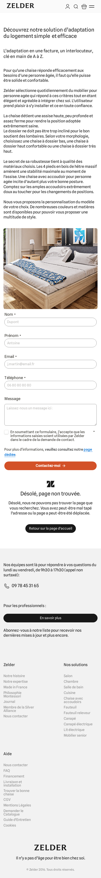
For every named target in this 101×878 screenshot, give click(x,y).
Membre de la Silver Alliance (18, 709)
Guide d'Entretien (17, 820)
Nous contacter (15, 716)
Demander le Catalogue (13, 812)
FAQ (6, 770)
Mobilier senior (75, 735)
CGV (7, 799)
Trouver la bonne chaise (16, 792)
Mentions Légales (17, 805)
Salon (68, 676)
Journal (9, 701)
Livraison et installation (12, 783)
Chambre (71, 681)
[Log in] (67, 7)
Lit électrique (74, 730)
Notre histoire (14, 676)
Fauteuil (70, 707)
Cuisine (69, 693)
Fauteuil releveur (77, 713)
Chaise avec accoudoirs (73, 700)
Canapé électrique (78, 724)
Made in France (15, 687)
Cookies (9, 825)
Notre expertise (15, 681)
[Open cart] (84, 6)
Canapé (70, 718)
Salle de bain (73, 687)
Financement (13, 776)
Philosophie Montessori (12, 694)
